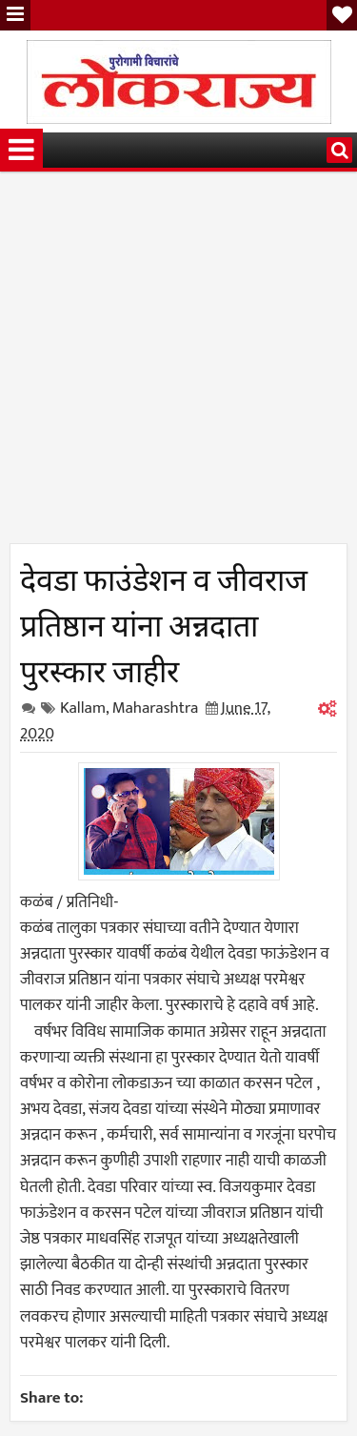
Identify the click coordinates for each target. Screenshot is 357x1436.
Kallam (83, 708)
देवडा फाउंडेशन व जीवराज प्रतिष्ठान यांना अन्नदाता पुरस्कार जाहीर (163, 622)
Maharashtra (155, 708)
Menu (15, 15)
